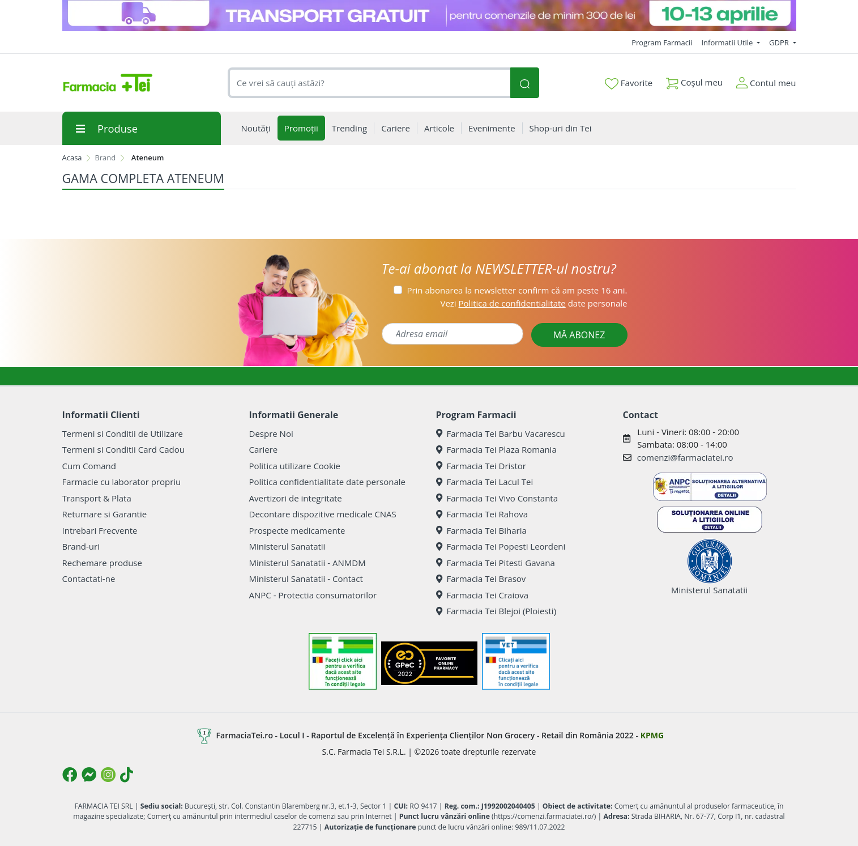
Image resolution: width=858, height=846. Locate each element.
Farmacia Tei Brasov (481, 578)
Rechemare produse (102, 562)
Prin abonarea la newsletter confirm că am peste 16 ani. (517, 290)
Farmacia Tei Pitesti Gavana (495, 562)
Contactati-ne (89, 578)
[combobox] (369, 83)
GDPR (780, 42)
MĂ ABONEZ (579, 335)
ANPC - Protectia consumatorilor (313, 595)
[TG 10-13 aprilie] (429, 15)
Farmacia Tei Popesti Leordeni (501, 546)
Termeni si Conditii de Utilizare (122, 433)
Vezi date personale (533, 303)
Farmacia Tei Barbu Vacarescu (500, 433)
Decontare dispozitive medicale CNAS (322, 514)
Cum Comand (89, 465)
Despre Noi (271, 433)
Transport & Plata (96, 498)
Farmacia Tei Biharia (481, 530)
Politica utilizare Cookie (294, 465)
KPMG (652, 735)
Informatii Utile (727, 42)
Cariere (263, 449)
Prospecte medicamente (297, 530)
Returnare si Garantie (104, 514)
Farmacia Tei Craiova (482, 595)
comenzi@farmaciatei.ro (685, 457)
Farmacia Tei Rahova (482, 514)
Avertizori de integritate (295, 498)
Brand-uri (81, 546)
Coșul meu (694, 80)
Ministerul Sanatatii (287, 546)
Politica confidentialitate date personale (327, 481)
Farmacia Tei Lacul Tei (484, 481)
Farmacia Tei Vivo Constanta (497, 498)
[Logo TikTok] (126, 774)
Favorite (628, 83)
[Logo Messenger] (89, 774)
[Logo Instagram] (108, 774)
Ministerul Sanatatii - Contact (306, 578)
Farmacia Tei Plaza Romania (496, 449)
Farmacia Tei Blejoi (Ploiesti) (496, 611)
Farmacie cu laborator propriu (121, 481)
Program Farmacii (661, 42)
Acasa (72, 157)
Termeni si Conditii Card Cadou (123, 449)
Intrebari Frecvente (100, 530)
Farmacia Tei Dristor (481, 465)
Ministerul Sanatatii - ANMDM (307, 562)
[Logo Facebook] (69, 774)
